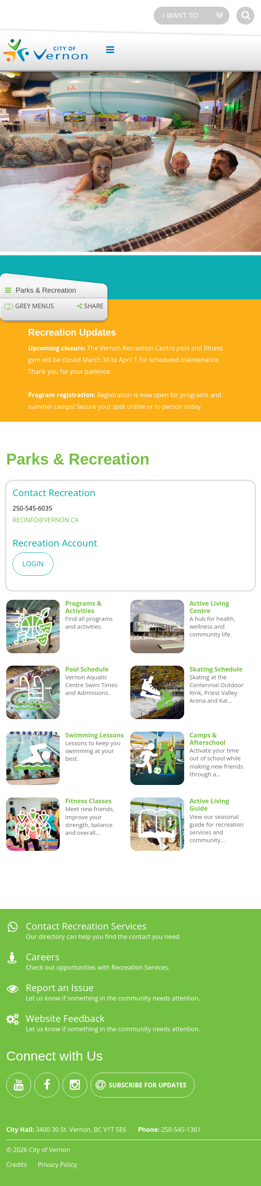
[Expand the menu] (107, 50)
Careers (42, 956)
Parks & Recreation (46, 290)
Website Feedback (65, 1018)
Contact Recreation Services (86, 925)
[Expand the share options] (90, 306)
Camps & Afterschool (207, 739)
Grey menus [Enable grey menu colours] (34, 306)
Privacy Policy (57, 1164)
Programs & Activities (83, 607)
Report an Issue (60, 987)
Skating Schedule (216, 669)
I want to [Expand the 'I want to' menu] (180, 15)
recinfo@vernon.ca (46, 520)
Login (33, 563)
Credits (16, 1164)
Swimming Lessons (94, 735)
